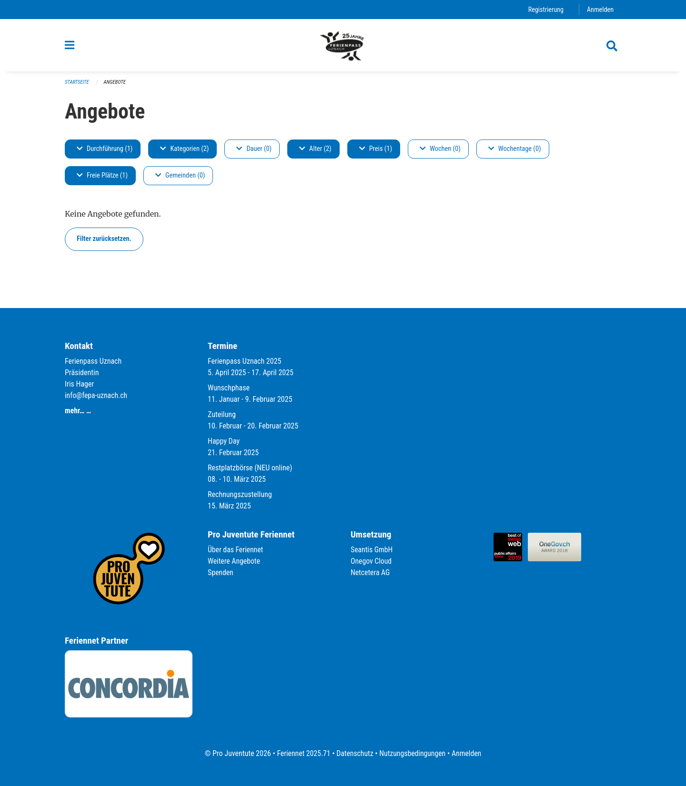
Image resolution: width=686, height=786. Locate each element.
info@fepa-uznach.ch (96, 395)
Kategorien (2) (184, 153)
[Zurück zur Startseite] (343, 47)
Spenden (221, 572)
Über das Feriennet (236, 549)
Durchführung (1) (104, 153)
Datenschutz (354, 753)
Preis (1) (375, 153)
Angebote (115, 86)
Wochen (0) (440, 153)
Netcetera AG (371, 572)
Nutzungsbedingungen (412, 753)
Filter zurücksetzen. (104, 243)
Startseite (77, 86)
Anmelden (600, 9)
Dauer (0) (254, 153)
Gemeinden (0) (180, 179)
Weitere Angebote (234, 561)
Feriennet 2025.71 (302, 753)
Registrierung (545, 9)
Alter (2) (315, 153)
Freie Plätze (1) (102, 179)
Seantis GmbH (372, 549)
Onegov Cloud (372, 561)
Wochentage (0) (514, 153)
